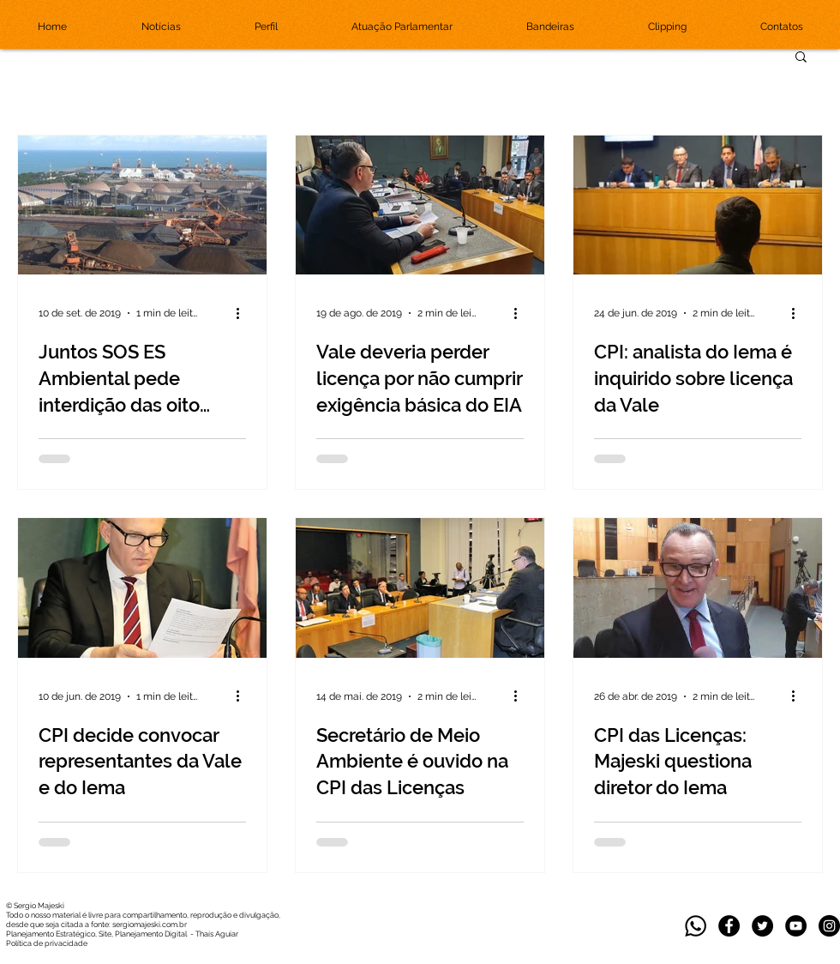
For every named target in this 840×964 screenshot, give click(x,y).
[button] (801, 58)
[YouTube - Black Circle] (796, 926)
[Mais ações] (243, 313)
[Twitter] (762, 926)
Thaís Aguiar (216, 934)
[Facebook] (729, 926)
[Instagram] (829, 926)
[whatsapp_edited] (695, 926)
